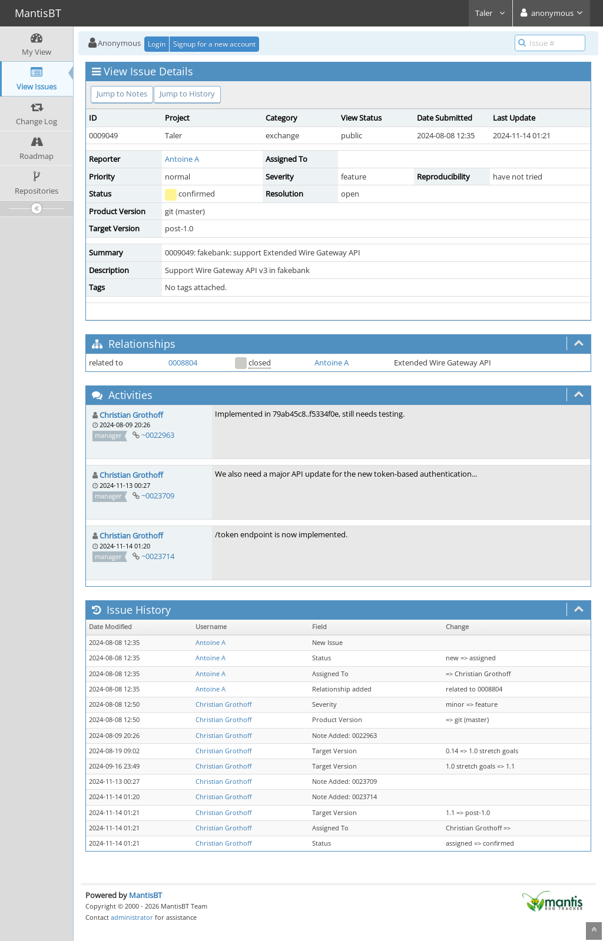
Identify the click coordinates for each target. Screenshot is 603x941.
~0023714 (157, 556)
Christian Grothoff (131, 415)
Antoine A (182, 159)
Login (156, 44)
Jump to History (187, 93)
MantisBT (145, 895)
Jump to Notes (122, 93)
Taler (490, 13)
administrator (132, 917)
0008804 (182, 362)
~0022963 (157, 435)
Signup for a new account (214, 44)
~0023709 (157, 495)
